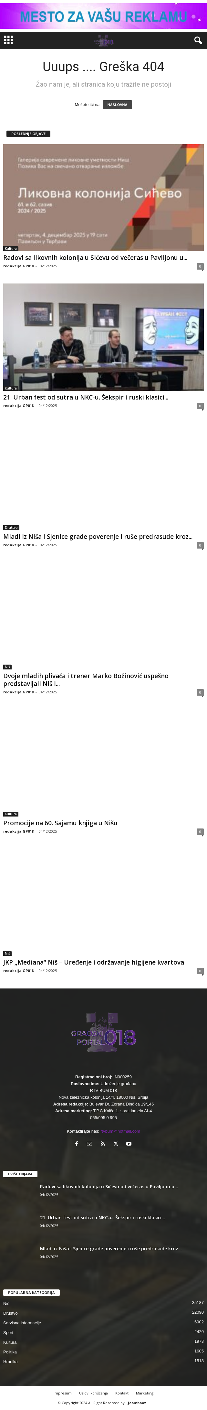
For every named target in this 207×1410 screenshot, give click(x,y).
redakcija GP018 (18, 265)
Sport (8, 1332)
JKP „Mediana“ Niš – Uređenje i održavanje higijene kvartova (93, 962)
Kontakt (122, 1393)
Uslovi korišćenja (93, 1393)
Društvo (11, 527)
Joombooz (137, 1402)
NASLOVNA (118, 105)
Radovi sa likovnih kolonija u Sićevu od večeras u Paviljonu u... (95, 257)
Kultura (11, 248)
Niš (7, 667)
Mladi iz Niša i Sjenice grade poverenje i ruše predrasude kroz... (97, 536)
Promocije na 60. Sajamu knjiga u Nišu (60, 823)
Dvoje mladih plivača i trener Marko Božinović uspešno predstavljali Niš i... (86, 680)
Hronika (10, 1361)
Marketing (144, 1393)
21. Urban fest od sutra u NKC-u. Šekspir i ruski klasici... (85, 397)
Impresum (63, 1393)
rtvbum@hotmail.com (120, 1131)
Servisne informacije (22, 1322)
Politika (10, 1352)
